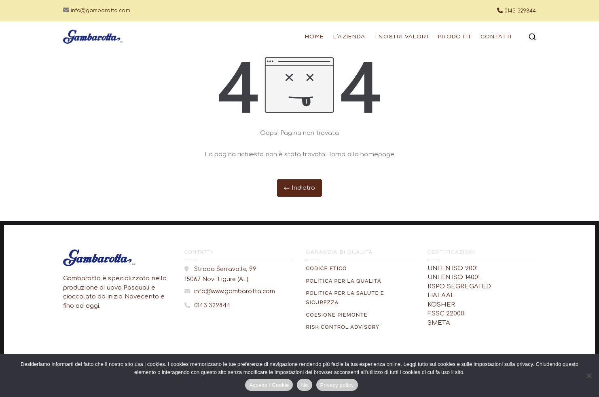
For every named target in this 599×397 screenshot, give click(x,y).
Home (314, 37)
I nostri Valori (401, 37)
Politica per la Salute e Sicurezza (345, 297)
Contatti (496, 37)
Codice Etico (326, 268)
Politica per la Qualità (343, 281)
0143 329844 (520, 11)
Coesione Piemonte (337, 315)
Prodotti (454, 37)
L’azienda (349, 37)
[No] (589, 376)
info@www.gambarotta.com (234, 291)
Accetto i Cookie (269, 385)
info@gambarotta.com (100, 10)
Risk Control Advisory (343, 327)
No (304, 385)
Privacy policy (337, 385)
